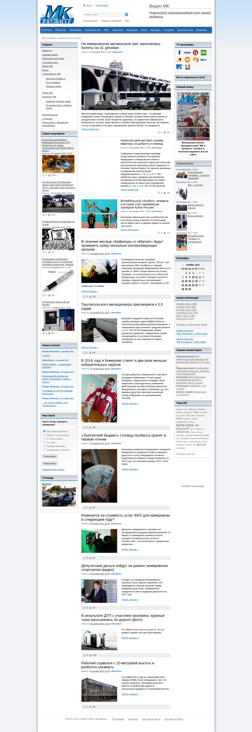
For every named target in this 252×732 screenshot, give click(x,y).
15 (186, 281)
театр (204, 442)
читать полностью (90, 129)
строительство (195, 442)
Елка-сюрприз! (195, 216)
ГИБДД (196, 412)
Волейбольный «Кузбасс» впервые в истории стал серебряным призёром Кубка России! (145, 204)
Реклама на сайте (174, 719)
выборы (179, 412)
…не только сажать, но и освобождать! (55, 404)
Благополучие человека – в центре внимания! (198, 175)
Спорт (144, 30)
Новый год (199, 429)
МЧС (192, 429)
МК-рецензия (188, 427)
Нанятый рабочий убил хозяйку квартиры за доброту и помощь (142, 142)
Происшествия (185, 30)
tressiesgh (182, 377)
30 (190, 289)
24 (193, 285)
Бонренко (201, 409)
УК (194, 445)
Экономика (75, 30)
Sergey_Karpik (184, 391)
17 (193, 281)
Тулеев (189, 445)
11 (196, 277)
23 (190, 285)
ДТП (183, 416)
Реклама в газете (151, 719)
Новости (85, 52)
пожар (199, 432)
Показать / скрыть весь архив (191, 324)
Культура (155, 30)
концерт (194, 419)
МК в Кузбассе (49, 38)
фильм (201, 444)
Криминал (201, 30)
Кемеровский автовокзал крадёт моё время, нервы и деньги (56, 379)
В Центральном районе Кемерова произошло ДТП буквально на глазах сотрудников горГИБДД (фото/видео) (58, 145)
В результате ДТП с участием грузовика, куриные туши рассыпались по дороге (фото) (123, 617)
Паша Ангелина (185, 356)
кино (179, 418)
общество (182, 431)
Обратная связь (90, 20)
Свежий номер (185, 163)
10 (193, 277)
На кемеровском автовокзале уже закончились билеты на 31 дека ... (193, 361)
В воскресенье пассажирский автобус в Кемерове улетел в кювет (190, 380)
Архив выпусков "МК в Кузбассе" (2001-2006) (191, 340)
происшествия (201, 435)
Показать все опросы (53, 469)
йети (193, 416)
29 (186, 289)
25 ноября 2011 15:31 (100, 523)
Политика (47, 30)
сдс (177, 438)
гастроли (187, 412)
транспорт (180, 445)
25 (196, 285)
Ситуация (168, 30)
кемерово (200, 416)
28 (183, 289)
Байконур (192, 409)
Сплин (179, 442)
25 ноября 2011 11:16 (100, 671)
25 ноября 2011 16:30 (100, 369)
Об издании (118, 719)
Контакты (133, 719)
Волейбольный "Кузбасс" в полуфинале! (196, 239)
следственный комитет (198, 438)
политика (180, 435)
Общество (60, 30)
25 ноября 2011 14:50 (100, 624)
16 (190, 281)
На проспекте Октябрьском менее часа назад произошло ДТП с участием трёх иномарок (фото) (58, 186)
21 (183, 285)
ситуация (184, 438)
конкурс (187, 419)
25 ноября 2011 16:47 (100, 313)
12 (200, 277)
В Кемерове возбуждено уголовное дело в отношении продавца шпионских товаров (57, 262)
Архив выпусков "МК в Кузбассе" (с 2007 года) (191, 332)
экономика (180, 448)
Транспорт (117, 30)
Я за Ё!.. (46, 355)
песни (192, 432)
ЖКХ (106, 30)
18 (196, 281)
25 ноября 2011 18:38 (100, 254)
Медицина (132, 30)
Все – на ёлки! (195, 185)
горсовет (203, 412)
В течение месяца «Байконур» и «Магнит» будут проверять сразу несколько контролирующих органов (122, 246)
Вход (89, 5)
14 (183, 281)
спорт (185, 442)
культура (185, 424)
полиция (188, 435)
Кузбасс (191, 422)
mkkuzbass (117, 52)
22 (186, 285)
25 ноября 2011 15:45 (100, 443)
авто (185, 409)
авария (179, 409)
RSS (127, 20)
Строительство (92, 30)
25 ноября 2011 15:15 (100, 574)
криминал (181, 421)
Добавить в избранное (111, 20)
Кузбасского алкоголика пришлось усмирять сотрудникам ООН (193, 371)
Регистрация (102, 5)
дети (178, 416)
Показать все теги (185, 454)
